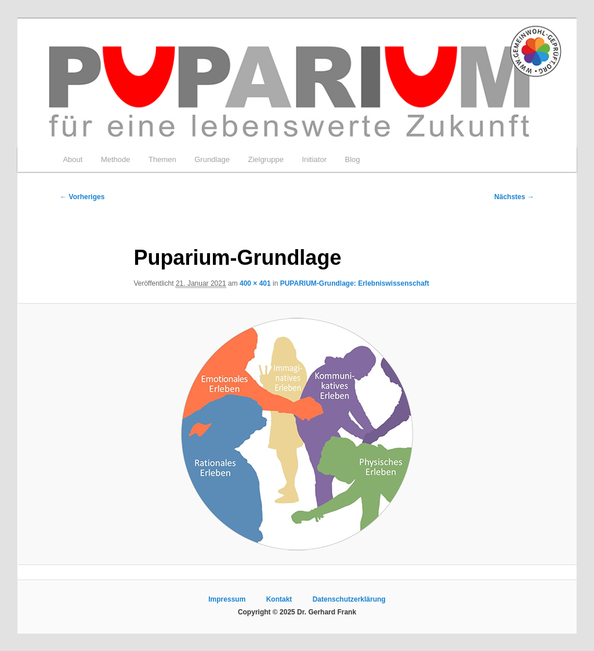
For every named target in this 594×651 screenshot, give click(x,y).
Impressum (226, 599)
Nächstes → (514, 197)
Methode (116, 159)
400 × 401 (255, 283)
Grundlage (212, 159)
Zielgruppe (265, 159)
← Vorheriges (82, 197)
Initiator (314, 159)
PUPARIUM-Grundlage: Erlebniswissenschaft (354, 283)
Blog (352, 159)
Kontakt (279, 599)
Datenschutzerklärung (349, 599)
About (72, 159)
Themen (162, 159)
